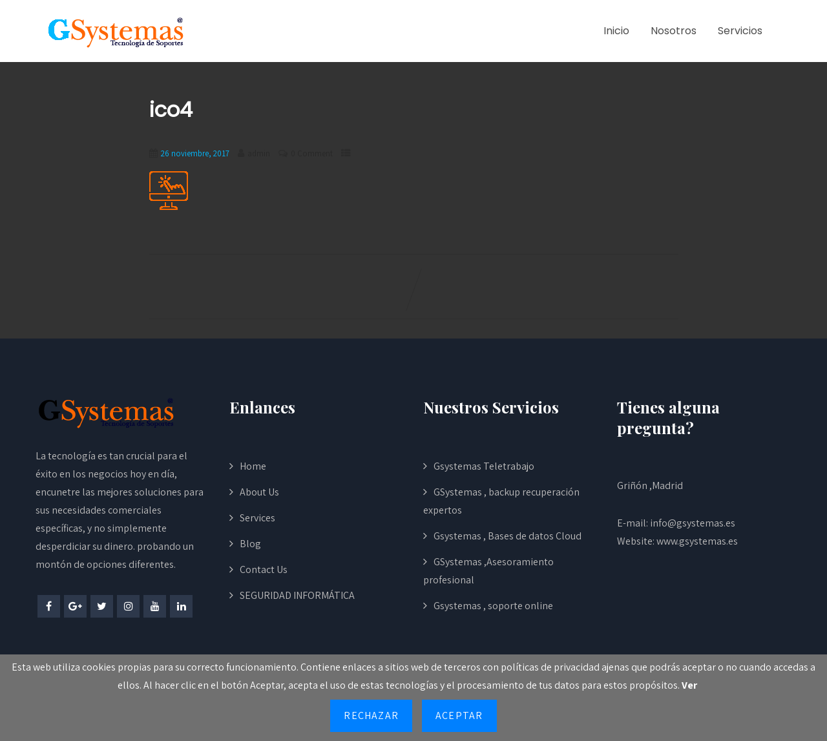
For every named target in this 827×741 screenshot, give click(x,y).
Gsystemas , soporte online (493, 605)
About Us (259, 492)
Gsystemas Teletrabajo (484, 466)
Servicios (740, 30)
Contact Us (264, 569)
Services (257, 518)
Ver (689, 685)
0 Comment (312, 153)
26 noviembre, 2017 (195, 153)
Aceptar (459, 715)
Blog (250, 543)
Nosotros (673, 30)
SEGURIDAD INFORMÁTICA (297, 595)
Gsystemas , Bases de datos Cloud (507, 536)
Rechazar (371, 715)
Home (253, 466)
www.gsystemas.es (697, 541)
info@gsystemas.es (692, 523)
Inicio (616, 30)
